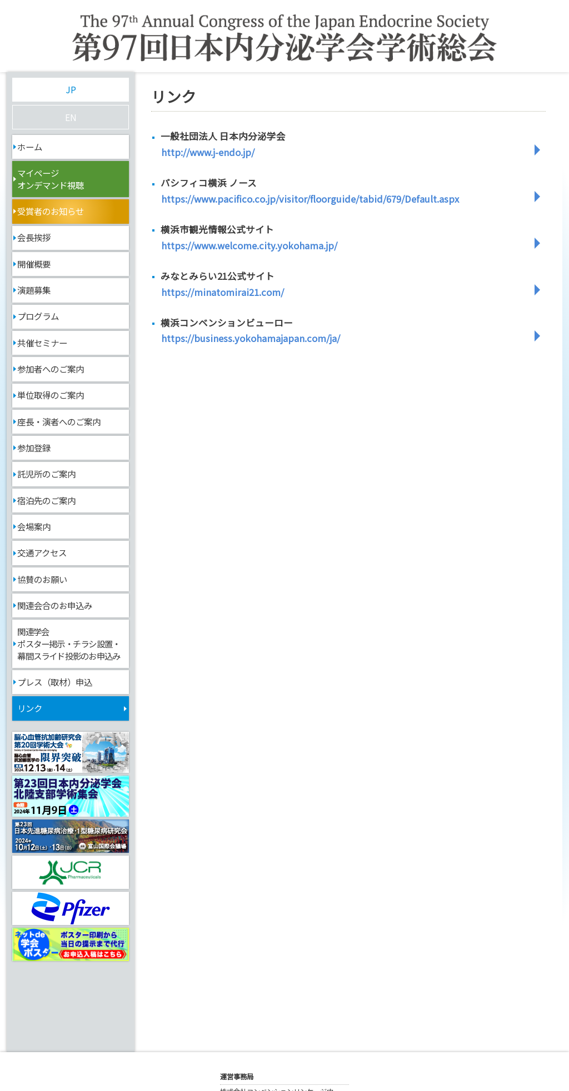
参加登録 (34, 447)
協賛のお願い (42, 579)
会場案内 (34, 526)
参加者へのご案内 (50, 369)
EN (71, 117)
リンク (29, 708)
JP (71, 89)
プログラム (38, 316)
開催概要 (34, 264)
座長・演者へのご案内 (59, 421)
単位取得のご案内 (50, 395)
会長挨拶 (34, 237)
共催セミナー (42, 342)
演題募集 (34, 290)
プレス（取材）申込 (54, 682)
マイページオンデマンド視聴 (50, 179)
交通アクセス (42, 552)
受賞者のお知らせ (50, 211)
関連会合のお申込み (54, 605)
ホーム (29, 146)
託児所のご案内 (46, 473)
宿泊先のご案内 (46, 500)
